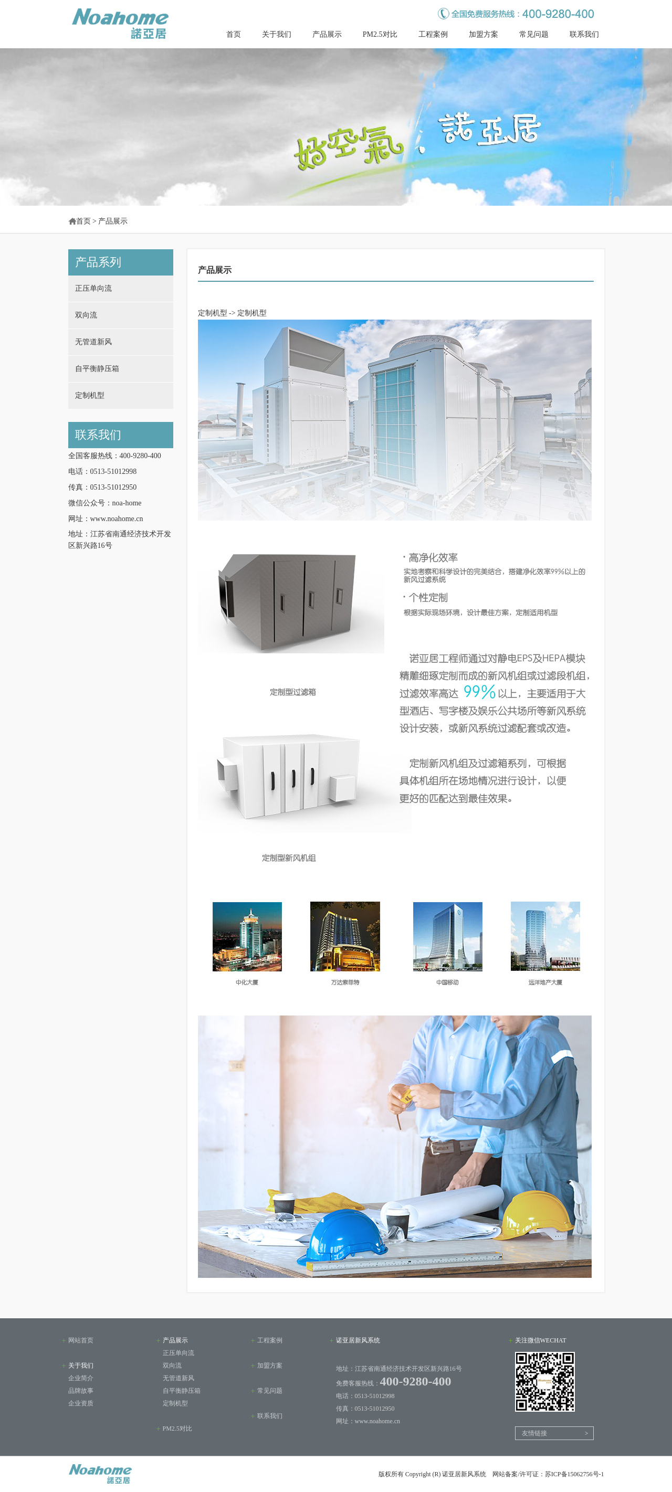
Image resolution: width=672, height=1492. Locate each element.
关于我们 (276, 34)
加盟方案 (483, 34)
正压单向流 (93, 288)
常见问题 (534, 34)
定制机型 (89, 395)
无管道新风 (93, 342)
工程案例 (433, 34)
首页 (233, 34)
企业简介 (80, 1378)
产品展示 (327, 34)
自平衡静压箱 (97, 369)
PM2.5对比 (380, 34)
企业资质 (80, 1403)
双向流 (86, 315)
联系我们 (584, 34)
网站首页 (80, 1340)
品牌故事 (80, 1390)
